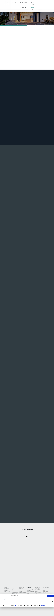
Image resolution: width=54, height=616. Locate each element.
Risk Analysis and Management (38, 592)
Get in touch (47, 3)
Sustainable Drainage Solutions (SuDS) (7, 597)
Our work (24, 3)
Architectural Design (21, 587)
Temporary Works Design (14, 598)
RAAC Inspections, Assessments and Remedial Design (22, 598)
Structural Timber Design (14, 597)
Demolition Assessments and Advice (15, 590)
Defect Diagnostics (21, 593)
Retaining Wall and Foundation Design (7, 595)
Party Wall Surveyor (21, 594)
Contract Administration (37, 587)
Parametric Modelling (14, 591)
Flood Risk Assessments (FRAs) (6, 593)
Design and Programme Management (37, 589)
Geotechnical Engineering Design (29, 593)
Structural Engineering (13, 586)
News (31, 3)
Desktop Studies (29, 590)
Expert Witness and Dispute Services (46, 590)
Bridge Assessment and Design (15, 589)
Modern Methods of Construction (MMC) (45, 592)
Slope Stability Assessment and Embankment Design (30, 598)
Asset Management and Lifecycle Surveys (21, 588)
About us (11, 3)
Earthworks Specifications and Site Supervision (30, 591)
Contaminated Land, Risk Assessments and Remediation (30, 589)
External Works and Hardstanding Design (6, 590)
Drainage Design (5, 587)
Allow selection (47, 607)
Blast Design (13, 588)
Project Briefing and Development (37, 591)
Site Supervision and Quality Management (38, 593)
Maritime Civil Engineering (45, 591)
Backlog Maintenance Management (21, 591)
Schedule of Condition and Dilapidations (22, 599)
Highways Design (5, 594)
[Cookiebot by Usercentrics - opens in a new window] (5, 614)
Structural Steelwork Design (14, 596)
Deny (47, 610)
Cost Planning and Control (37, 588)
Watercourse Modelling (6, 600)
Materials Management (29, 594)
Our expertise (20, 3)
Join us (28, 3)
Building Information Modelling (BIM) (46, 587)
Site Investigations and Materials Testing (29, 597)
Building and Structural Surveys (22, 592)
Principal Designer (21, 596)
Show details (43, 614)
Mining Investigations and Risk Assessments (30, 595)
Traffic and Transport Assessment (6, 598)
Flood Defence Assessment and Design (7, 591)
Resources (34, 3)
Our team (15, 3)
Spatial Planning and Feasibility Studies (22, 601)
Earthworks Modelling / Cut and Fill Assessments (7, 588)
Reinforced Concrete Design (15, 592)
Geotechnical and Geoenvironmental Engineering (30, 587)
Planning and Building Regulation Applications (21, 595)
